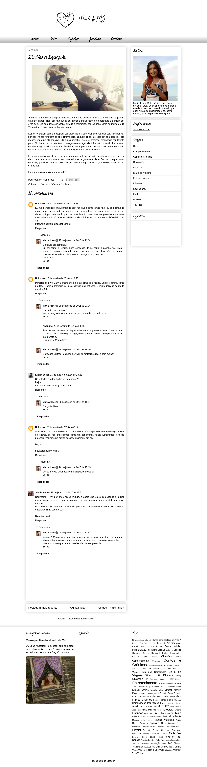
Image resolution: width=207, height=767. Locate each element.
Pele (168, 727)
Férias (159, 696)
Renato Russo (155, 737)
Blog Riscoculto (43, 516)
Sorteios (145, 743)
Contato (116, 39)
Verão (135, 750)
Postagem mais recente (42, 607)
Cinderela (155, 657)
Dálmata (143, 668)
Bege (134, 650)
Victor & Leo (152, 750)
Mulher (150, 720)
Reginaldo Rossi (139, 737)
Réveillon (169, 737)
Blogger (110, 761)
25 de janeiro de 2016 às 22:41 (62, 203)
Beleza (136, 146)
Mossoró (135, 720)
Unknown (40, 203)
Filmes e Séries (142, 699)
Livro (150, 713)
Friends (162, 700)
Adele (156, 643)
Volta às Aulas (166, 750)
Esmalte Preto (153, 693)
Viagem (141, 750)
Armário (154, 646)
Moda (136, 194)
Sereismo (177, 740)
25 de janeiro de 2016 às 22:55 (62, 278)
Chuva (145, 656)
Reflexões (175, 733)
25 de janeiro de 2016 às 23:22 (66, 375)
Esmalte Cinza (174, 687)
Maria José (49, 240)
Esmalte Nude (139, 693)
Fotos (155, 700)
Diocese (168, 675)
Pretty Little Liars (161, 730)
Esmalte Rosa (166, 693)
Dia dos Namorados (154, 672)
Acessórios (148, 643)
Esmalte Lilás (157, 690)
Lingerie (178, 710)
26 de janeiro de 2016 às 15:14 (75, 402)
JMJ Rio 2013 (155, 706)
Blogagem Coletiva (156, 650)
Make (134, 716)
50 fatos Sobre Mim (140, 640)
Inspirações (153, 703)
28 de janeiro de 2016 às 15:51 (67, 492)
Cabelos (177, 650)
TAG (170, 743)
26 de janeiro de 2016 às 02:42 (69, 326)
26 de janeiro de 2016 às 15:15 (75, 467)
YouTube (137, 205)
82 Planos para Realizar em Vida (164, 640)
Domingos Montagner (159, 679)
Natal (178, 720)
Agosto (162, 643)
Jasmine (171, 703)
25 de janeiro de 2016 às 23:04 (75, 240)
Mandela (146, 716)
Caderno (136, 653)
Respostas (44, 235)
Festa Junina (169, 696)
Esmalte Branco (159, 687)
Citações (166, 656)
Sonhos (135, 743)
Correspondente (155, 665)
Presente (147, 730)
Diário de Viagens (142, 173)
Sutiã (164, 743)
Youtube (95, 39)
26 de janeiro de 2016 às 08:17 (62, 427)
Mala (140, 716)
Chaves (135, 656)
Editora (178, 679)
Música (158, 720)
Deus (164, 669)
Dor (172, 679)
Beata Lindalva (173, 646)
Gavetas (177, 700)
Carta (164, 653)
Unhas (178, 746)
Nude (163, 723)
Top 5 (171, 747)
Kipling (159, 710)
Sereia (170, 740)
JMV (166, 706)
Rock (178, 737)
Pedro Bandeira (157, 727)
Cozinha (168, 665)
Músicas (169, 719)
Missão (165, 716)
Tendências (137, 747)
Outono (171, 723)
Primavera (176, 730)
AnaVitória (145, 646)
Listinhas (137, 713)
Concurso (156, 661)
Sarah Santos (42, 492)
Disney (178, 676)
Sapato (144, 740)
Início (35, 39)
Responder (40, 228)
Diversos (137, 167)
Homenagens (139, 703)
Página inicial (77, 607)
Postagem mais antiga (110, 607)
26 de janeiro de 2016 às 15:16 (75, 349)
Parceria (145, 727)
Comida (178, 657)
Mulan (143, 720)
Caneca (146, 653)
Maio (178, 713)
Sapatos (151, 740)
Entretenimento (141, 178)
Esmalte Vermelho (147, 696)
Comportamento (141, 151)
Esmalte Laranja (140, 690)
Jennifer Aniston (139, 706)
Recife (164, 734)
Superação (155, 743)
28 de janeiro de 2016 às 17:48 (75, 532)
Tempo (177, 743)
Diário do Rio (152, 675)
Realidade (66, 184)
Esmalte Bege (144, 687)
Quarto (146, 734)
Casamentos (175, 653)
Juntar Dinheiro (149, 710)
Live (146, 713)
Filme (178, 696)
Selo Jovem (161, 740)
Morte (178, 716)
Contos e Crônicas (50, 184)
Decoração (138, 162)
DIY (146, 679)
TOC (166, 747)
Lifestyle (73, 39)
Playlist (136, 729)
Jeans (178, 703)
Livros (157, 713)
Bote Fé (169, 650)
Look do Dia (139, 189)
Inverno (163, 703)
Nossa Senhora (140, 723)
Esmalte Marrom (173, 690)
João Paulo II (175, 706)
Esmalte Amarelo (166, 683)
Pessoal (137, 199)
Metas (152, 716)
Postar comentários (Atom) (80, 618)
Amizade (171, 643)
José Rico (136, 710)
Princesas (136, 733)
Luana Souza (42, 375)
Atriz (161, 646)
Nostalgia (154, 723)
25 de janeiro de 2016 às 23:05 (75, 306)
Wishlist (177, 750)
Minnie (158, 716)
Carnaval (155, 653)
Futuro (170, 700)
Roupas (136, 740)
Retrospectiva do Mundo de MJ (46, 640)
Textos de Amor (153, 746)
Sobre (53, 39)
